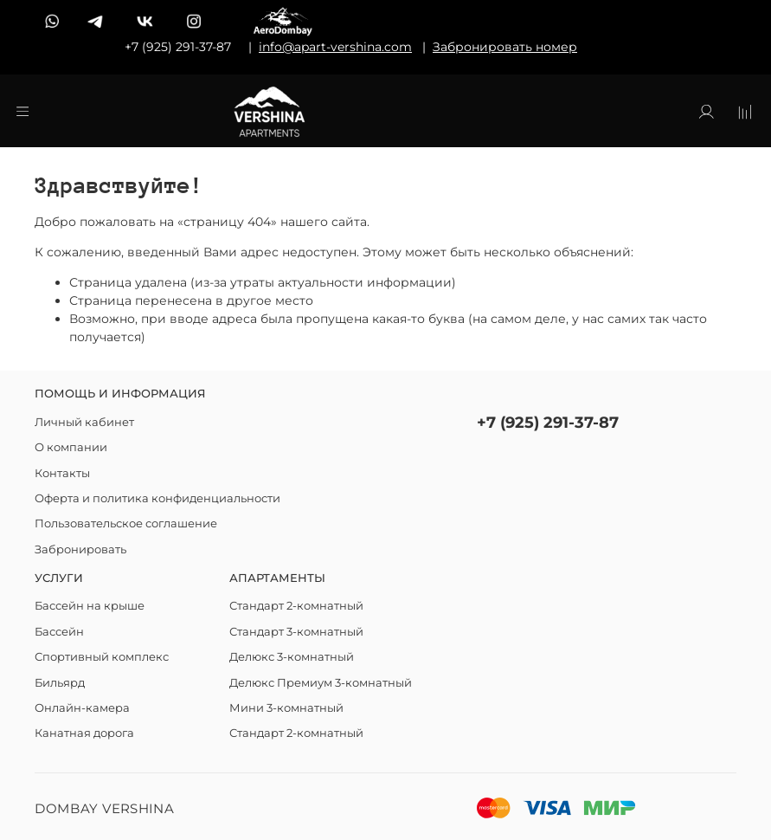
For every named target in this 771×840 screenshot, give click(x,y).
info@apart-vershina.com (335, 47)
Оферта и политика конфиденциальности (157, 498)
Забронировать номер (505, 47)
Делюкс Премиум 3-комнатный (320, 682)
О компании (71, 447)
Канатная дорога (84, 733)
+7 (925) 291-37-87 (548, 422)
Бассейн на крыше (90, 605)
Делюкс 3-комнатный (291, 656)
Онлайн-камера (82, 707)
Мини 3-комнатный (286, 707)
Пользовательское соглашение (126, 523)
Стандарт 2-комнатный (296, 605)
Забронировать (80, 549)
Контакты (62, 473)
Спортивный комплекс (102, 656)
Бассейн (59, 631)
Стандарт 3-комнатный (296, 631)
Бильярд (60, 682)
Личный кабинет (84, 422)
